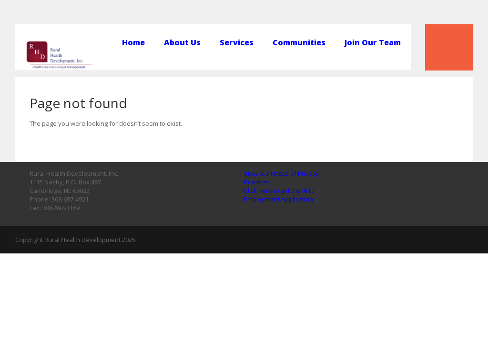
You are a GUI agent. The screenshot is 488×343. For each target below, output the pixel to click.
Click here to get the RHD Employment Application (279, 194)
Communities (299, 43)
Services (237, 43)
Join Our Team (373, 43)
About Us (182, 43)
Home (133, 43)
